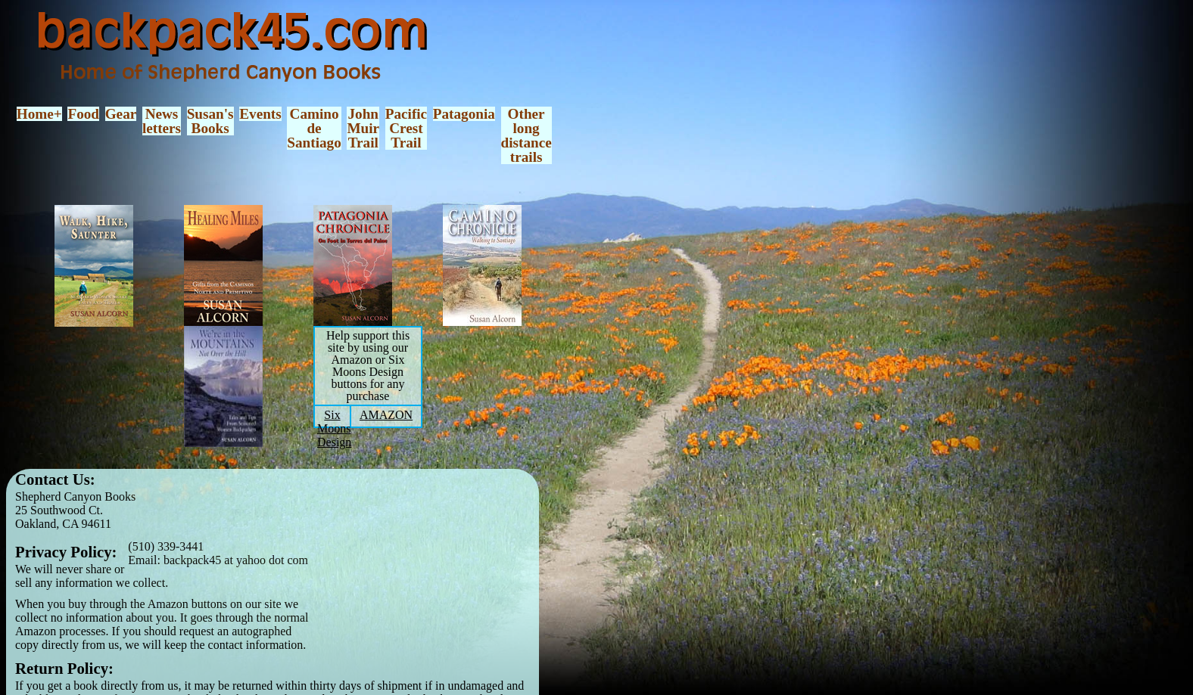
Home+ (39, 114)
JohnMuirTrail (363, 128)
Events (260, 114)
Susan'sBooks (210, 121)
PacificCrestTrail (406, 128)
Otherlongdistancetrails (526, 136)
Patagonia (464, 114)
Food (83, 114)
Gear (121, 114)
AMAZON (386, 414)
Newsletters (161, 121)
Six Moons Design (334, 428)
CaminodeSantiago (314, 128)
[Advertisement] (436, 575)
